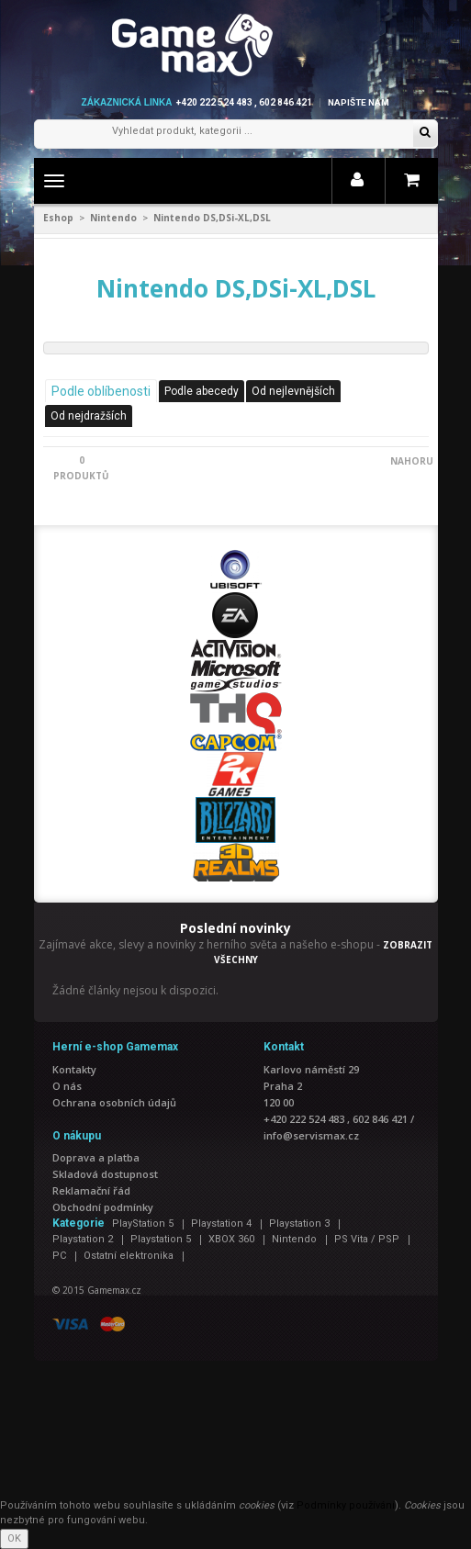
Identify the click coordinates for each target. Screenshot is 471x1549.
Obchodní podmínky (102, 1207)
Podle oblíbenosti (101, 391)
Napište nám (359, 102)
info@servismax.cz (311, 1135)
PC (59, 1256)
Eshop (58, 217)
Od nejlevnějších (293, 391)
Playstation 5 (160, 1239)
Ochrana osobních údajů (114, 1102)
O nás (67, 1086)
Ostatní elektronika (129, 1256)
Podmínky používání (346, 1505)
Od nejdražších (88, 416)
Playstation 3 (299, 1223)
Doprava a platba (96, 1157)
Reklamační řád (91, 1190)
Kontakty (74, 1069)
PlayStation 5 (143, 1223)
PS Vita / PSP (366, 1239)
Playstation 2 (82, 1239)
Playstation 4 (221, 1223)
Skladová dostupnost (105, 1174)
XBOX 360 (231, 1239)
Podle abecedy (201, 391)
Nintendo (113, 217)
